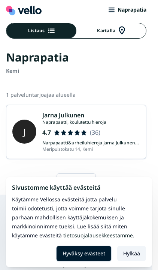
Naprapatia (127, 9)
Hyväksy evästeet (84, 253)
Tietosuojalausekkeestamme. (98, 235)
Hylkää (131, 253)
